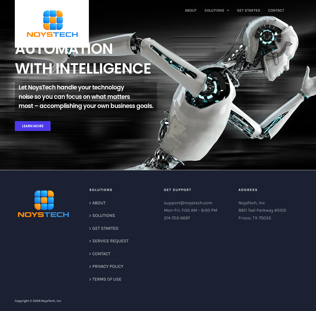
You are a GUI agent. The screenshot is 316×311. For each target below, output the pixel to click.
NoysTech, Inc (51, 301)
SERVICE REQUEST (110, 241)
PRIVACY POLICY (107, 266)
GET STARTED (105, 228)
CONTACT (101, 253)
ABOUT (99, 203)
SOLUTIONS (103, 215)
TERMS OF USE (106, 279)
